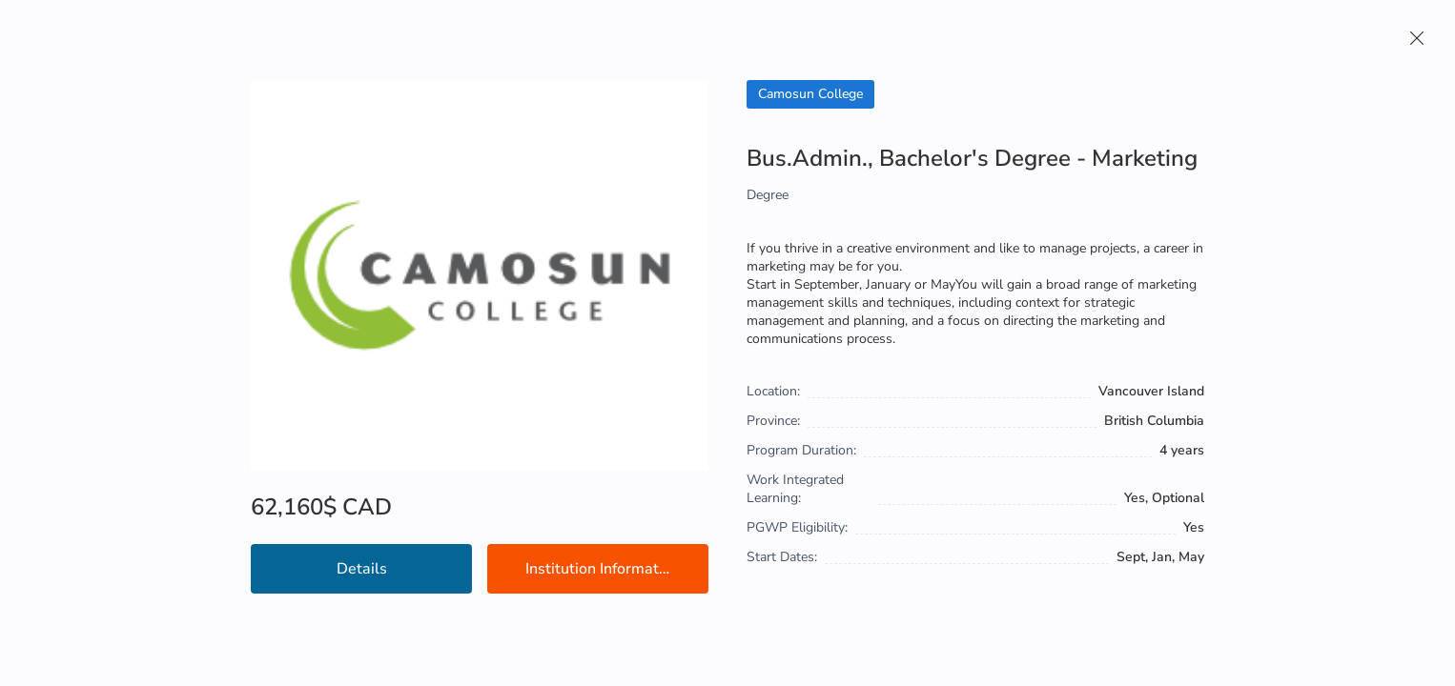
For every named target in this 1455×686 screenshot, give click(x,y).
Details (362, 568)
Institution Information (602, 568)
